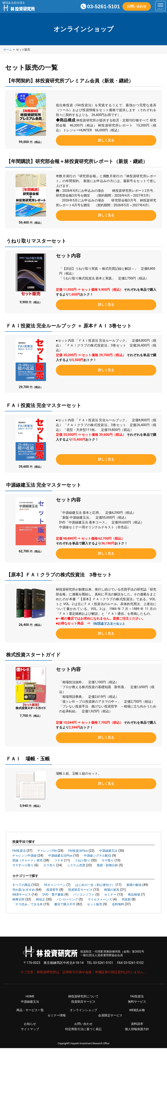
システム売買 (79, 865)
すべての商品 (22, 885)
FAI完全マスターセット (110, 623)
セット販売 (20, 909)
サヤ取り (111, 860)
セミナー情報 (56, 1021)
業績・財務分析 (111, 865)
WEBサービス (50, 894)
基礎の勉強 (20, 890)
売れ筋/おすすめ (52, 890)
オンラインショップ (83, 1016)
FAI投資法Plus (80, 851)
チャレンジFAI (48, 851)
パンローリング (116, 899)
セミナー (18, 899)
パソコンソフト (114, 894)
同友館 (53, 904)
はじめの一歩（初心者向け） (99, 885)
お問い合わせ (136, 6)
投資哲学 (82, 890)
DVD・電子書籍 (82, 894)
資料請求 (137, 1030)
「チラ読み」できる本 (83, 904)
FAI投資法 (19, 851)
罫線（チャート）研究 (28, 860)
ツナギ (61, 860)
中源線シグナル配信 (101, 855)
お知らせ (29, 1030)
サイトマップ (30, 1035)
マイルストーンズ (25, 904)
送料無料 (44, 909)
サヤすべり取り (23, 865)
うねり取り (86, 860)
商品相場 (43, 899)
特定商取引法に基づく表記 (83, 1035)
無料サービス (137, 1007)
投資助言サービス (111, 890)
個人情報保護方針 (137, 1035)
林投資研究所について (83, 1001)
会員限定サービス (110, 1021)
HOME (29, 1001)
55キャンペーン (56, 885)
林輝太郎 (66, 899)
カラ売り (51, 865)
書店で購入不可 (122, 904)
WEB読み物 (137, 1016)
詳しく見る (106, 140)
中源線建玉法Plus (63, 855)
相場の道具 (20, 894)
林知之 (89, 899)
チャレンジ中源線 (25, 855)
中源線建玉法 (112, 851)
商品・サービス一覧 (30, 1016)
